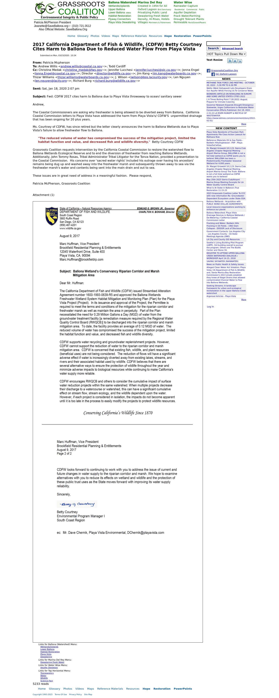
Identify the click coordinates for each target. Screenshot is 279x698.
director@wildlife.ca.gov (114, 73)
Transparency (47, 673)
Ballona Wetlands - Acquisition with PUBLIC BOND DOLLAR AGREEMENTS (224, 202)
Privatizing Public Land (152, 12)
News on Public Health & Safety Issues (225, 264)
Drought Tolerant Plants (189, 18)
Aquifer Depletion (185, 12)
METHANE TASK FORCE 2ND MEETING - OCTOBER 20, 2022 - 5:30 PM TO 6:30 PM (230, 84)
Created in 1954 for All (152, 5)
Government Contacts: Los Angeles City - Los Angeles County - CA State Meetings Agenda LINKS (226, 234)
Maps (115, 35)
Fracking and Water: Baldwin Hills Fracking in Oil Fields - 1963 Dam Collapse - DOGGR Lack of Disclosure (224, 225)
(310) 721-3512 (81, 25)
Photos (95, 35)
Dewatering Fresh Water (153, 15)
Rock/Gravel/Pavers (197, 23)
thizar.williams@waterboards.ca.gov (84, 77)
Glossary (83, 35)
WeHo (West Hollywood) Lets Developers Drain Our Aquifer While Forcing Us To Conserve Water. (230, 89)
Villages (143, 22)
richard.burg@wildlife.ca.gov (116, 80)
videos (128, 13)
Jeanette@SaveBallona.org (52, 25)
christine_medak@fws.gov (84, 70)
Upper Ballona (116, 9)
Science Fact (46, 681)
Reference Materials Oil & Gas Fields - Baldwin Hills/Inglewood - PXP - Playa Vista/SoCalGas (225, 142)
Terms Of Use (61, 694)
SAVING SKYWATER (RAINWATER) (222, 261)
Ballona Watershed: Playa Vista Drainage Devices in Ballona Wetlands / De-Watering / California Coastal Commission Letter (226, 217)
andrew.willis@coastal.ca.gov (82, 66)
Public (201, 10)
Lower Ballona (116, 12)
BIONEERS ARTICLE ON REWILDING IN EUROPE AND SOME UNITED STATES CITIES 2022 (229, 95)
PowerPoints (202, 35)
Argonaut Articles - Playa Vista (221, 296)
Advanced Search (232, 48)
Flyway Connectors (119, 18)
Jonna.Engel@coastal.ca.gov (56, 73)
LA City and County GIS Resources (223, 239)
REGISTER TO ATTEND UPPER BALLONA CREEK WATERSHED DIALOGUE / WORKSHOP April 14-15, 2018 (225, 255)
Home (71, 35)
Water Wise (183, 2)
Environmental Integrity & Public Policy (69, 17)
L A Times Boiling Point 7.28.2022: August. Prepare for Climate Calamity (227, 100)
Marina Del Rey (150, 2)
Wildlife (44, 678)
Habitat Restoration (119, 15)
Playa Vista (114, 22)
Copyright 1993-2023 (42, 694)
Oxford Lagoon (147, 9)
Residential (180, 10)
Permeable (180, 22)
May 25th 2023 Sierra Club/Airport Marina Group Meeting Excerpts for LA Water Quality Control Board (225, 182)
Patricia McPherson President (52, 22)
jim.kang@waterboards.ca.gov (175, 73)
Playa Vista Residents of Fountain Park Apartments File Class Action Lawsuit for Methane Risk (226, 134)
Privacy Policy (75, 694)
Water (43, 675)
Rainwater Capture (186, 5)
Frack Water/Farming (187, 15)
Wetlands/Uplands (119, 5)
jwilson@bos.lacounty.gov (150, 77)
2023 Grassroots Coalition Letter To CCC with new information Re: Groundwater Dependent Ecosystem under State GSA (226, 195)
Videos (105, 35)
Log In (210, 306)
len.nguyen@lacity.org (52, 80)
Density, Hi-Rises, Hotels (153, 18)
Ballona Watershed (122, 2)
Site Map (88, 694)
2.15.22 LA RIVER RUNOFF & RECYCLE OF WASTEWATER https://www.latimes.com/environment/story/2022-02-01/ (231, 117)
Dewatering (129, 22)
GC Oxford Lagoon (226, 74)
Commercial (191, 10)
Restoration (182, 35)
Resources (155, 35)
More (243, 124)
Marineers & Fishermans (160, 23)
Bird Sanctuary (164, 10)
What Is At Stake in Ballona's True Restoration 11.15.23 (223, 189)
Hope (168, 35)
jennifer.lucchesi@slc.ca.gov (157, 70)
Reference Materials (134, 35)
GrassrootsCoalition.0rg (224, 70)
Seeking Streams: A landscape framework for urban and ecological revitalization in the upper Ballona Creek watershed (226, 290)
